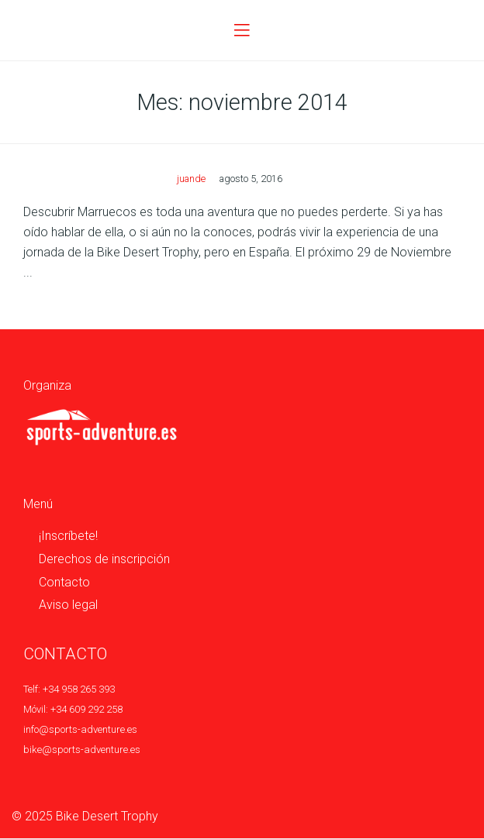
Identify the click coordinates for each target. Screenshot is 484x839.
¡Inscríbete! (68, 535)
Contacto (64, 582)
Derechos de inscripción (104, 559)
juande (191, 178)
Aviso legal (68, 604)
